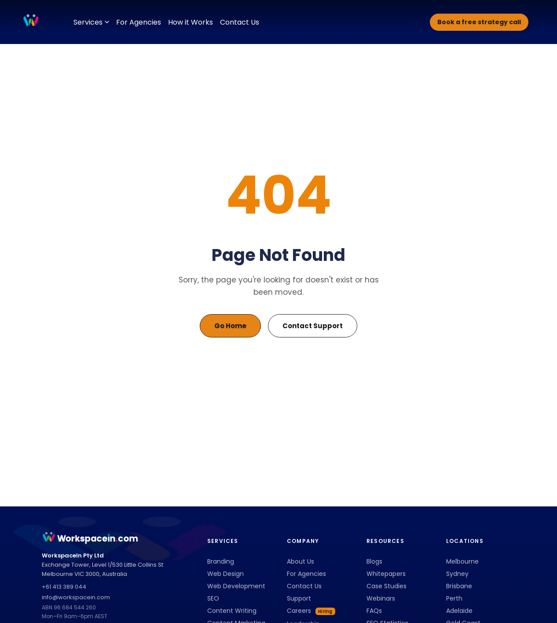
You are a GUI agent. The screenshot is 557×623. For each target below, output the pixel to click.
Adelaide (459, 610)
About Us (300, 561)
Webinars (380, 598)
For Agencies (138, 22)
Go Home (230, 325)
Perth (454, 598)
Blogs (374, 561)
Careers (311, 610)
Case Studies (386, 586)
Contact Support (312, 325)
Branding (220, 561)
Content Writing (232, 610)
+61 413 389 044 (64, 587)
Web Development (236, 586)
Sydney (457, 573)
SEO (213, 598)
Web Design (225, 573)
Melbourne (462, 561)
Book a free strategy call (479, 22)
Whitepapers (386, 573)
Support (299, 598)
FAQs (374, 610)
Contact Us (239, 22)
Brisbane (459, 586)
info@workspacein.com (76, 597)
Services (91, 22)
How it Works (190, 22)
